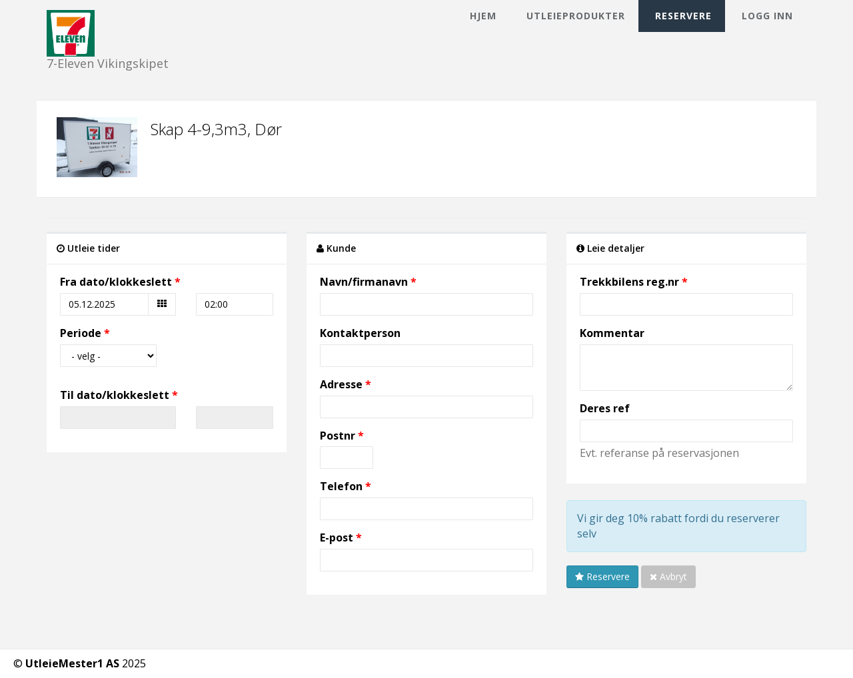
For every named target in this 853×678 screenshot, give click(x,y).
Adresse (341, 384)
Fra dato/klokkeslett (116, 281)
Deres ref (605, 408)
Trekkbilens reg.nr (629, 281)
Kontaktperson (360, 333)
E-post (336, 537)
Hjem (483, 15)
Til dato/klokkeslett (114, 395)
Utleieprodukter (575, 15)
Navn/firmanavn (364, 281)
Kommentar (612, 333)
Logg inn (767, 15)
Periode (80, 333)
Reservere (683, 15)
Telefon (341, 486)
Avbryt (668, 576)
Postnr (339, 435)
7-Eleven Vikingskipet (108, 21)
